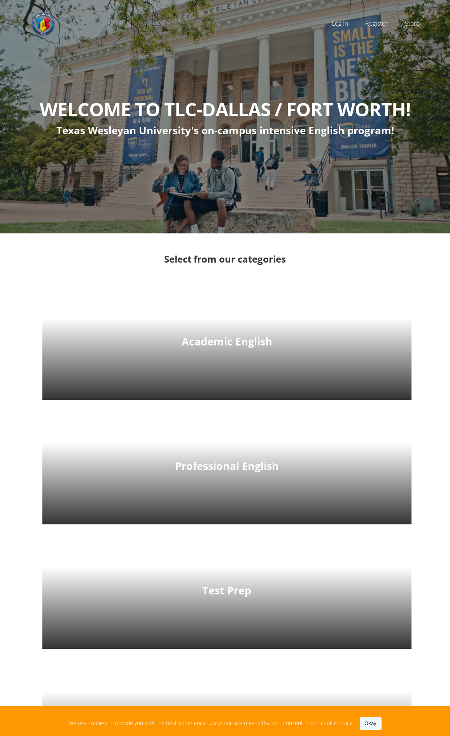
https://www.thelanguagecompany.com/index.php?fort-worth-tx (284, 676)
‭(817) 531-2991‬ (258, 656)
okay (370, 723)
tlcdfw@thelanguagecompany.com (284, 635)
